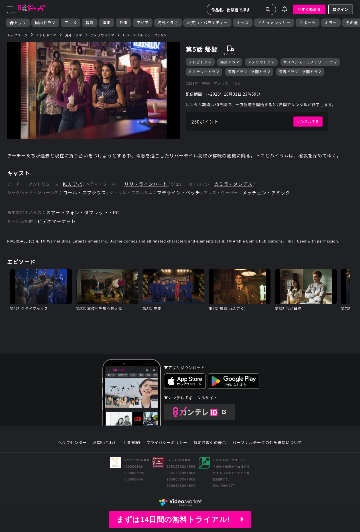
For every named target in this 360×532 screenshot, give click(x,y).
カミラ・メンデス (233, 184)
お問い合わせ (105, 443)
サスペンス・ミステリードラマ (310, 62)
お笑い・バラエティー (207, 22)
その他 (352, 22)
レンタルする (308, 121)
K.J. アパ (72, 184)
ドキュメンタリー (274, 22)
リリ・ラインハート (145, 184)
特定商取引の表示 (210, 443)
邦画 (123, 22)
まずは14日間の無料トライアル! (179, 519)
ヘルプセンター (72, 443)
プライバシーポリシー (166, 443)
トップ (17, 22)
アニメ (70, 22)
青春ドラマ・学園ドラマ (249, 71)
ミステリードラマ (204, 71)
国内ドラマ (45, 22)
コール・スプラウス (84, 192)
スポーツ (307, 22)
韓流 (90, 22)
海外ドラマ (168, 22)
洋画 (107, 22)
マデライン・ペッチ (178, 192)
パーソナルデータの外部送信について (267, 443)
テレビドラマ (200, 62)
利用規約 (132, 443)
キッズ (243, 22)
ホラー (331, 22)
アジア (143, 22)
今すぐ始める (309, 9)
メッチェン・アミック (266, 192)
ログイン (340, 9)
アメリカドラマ (261, 62)
